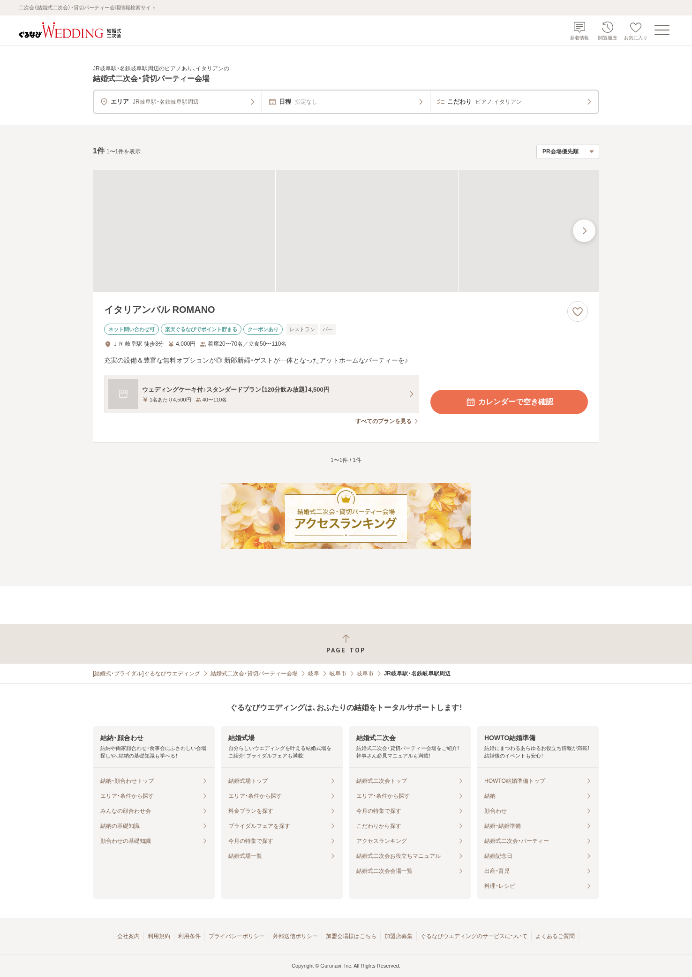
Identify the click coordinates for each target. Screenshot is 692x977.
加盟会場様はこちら (351, 936)
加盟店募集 (398, 936)
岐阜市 (338, 673)
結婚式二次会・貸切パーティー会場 (254, 673)
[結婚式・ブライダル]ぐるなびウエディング (146, 673)
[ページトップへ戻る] (346, 644)
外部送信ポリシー (295, 936)
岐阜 (313, 673)
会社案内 (128, 936)
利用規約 (159, 936)
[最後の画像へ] (584, 231)
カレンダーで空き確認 (509, 402)
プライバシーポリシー (237, 936)
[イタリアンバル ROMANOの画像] (346, 231)
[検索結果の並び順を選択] (567, 151)
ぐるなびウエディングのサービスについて (474, 936)
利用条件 (189, 936)
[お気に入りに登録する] (577, 311)
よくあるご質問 (555, 936)
